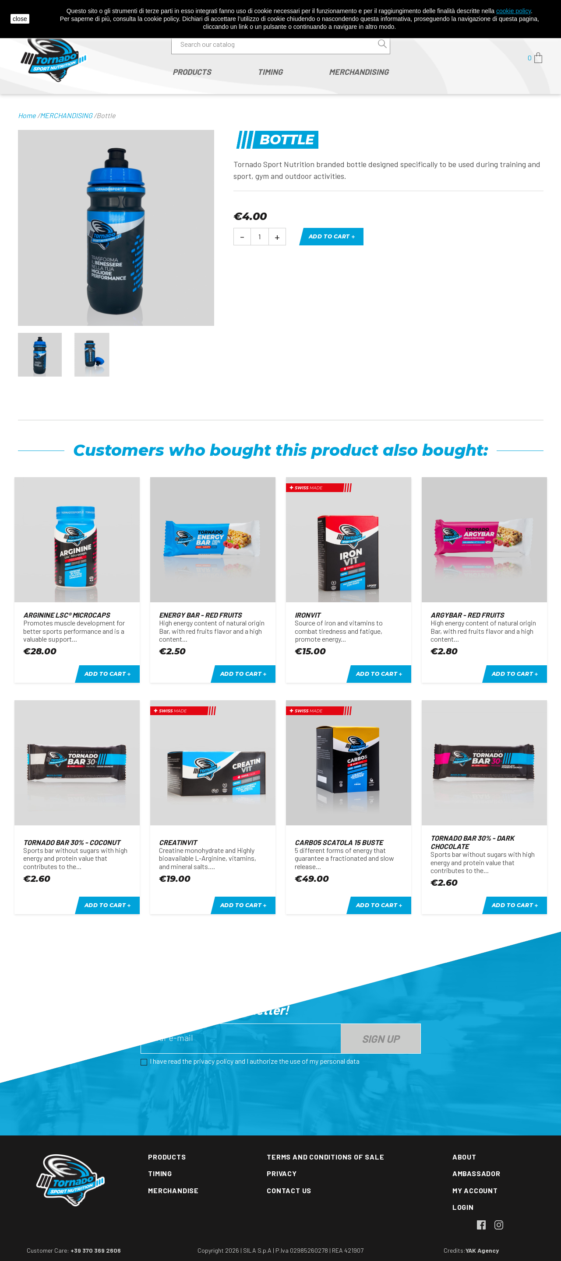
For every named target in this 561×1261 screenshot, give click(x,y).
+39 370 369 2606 (96, 1250)
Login (463, 1207)
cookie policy (513, 10)
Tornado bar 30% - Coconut (71, 842)
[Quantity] (259, 236)
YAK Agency (482, 1250)
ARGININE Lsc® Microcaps (66, 615)
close (20, 18)
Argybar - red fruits (467, 615)
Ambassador (476, 1173)
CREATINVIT (178, 842)
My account (475, 1190)
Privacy (282, 1173)
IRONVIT (307, 615)
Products (167, 1157)
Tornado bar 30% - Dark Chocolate (472, 842)
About (464, 1157)
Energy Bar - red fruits (200, 615)
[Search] (280, 44)
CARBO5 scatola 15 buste (339, 842)
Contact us (289, 1190)
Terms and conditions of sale (325, 1157)
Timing (160, 1173)
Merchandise (173, 1190)
